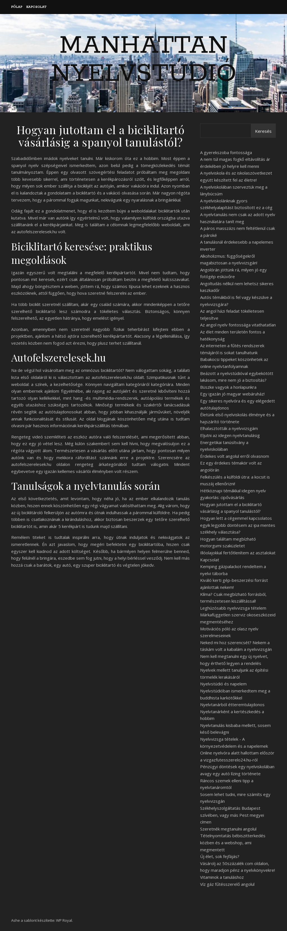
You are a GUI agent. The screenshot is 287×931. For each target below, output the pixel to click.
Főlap (16, 7)
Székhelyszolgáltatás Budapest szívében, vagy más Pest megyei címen (232, 815)
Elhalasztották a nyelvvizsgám (229, 428)
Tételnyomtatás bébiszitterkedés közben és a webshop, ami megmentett (232, 842)
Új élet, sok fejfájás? (219, 856)
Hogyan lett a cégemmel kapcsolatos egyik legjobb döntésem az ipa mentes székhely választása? (237, 525)
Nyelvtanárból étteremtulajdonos (232, 704)
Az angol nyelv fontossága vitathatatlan (238, 325)
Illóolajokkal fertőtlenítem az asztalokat (238, 552)
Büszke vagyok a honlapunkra (228, 387)
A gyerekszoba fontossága (226, 152)
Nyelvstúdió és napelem (223, 684)
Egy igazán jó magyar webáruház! (232, 394)
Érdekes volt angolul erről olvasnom (234, 456)
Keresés (263, 131)
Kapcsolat (36, 7)
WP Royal (64, 920)
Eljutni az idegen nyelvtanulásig (230, 435)
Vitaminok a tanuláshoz (222, 877)
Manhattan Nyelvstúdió (143, 60)
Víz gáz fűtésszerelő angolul (227, 884)
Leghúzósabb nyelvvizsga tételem (233, 608)
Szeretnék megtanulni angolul (228, 829)
